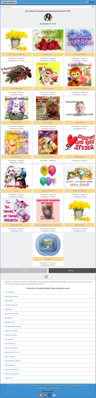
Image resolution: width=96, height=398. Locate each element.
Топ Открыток (10, 292)
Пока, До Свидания (11, 374)
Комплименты (10, 365)
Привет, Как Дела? (11, 331)
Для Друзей (9, 318)
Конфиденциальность (79, 385)
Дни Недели (9, 301)
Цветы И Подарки (11, 348)
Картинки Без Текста (12, 352)
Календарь (9, 309)
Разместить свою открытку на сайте (57, 385)
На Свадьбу (9, 339)
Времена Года (10, 322)
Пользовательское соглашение (48, 388)
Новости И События (12, 369)
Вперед (71, 270)
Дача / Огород (10, 356)
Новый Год (8, 378)
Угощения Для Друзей (12, 361)
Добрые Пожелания (12, 313)
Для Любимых (10, 344)
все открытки (9, 2)
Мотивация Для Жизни (13, 326)
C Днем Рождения (11, 305)
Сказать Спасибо (11, 335)
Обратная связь (36, 385)
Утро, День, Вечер (11, 296)
